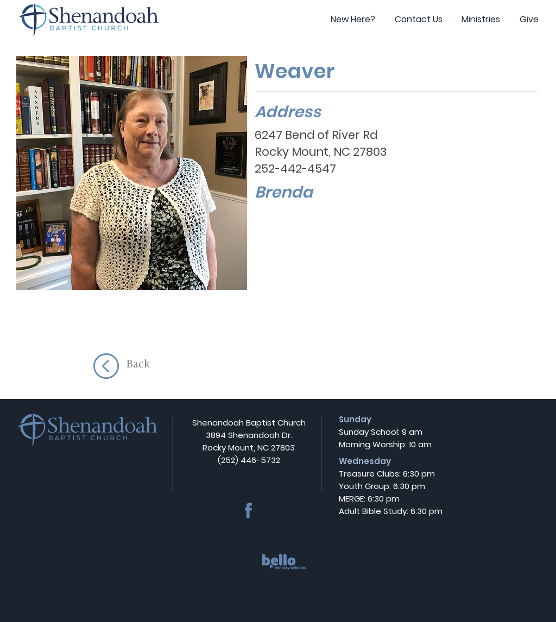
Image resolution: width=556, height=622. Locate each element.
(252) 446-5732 (249, 460)
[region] (284, 571)
